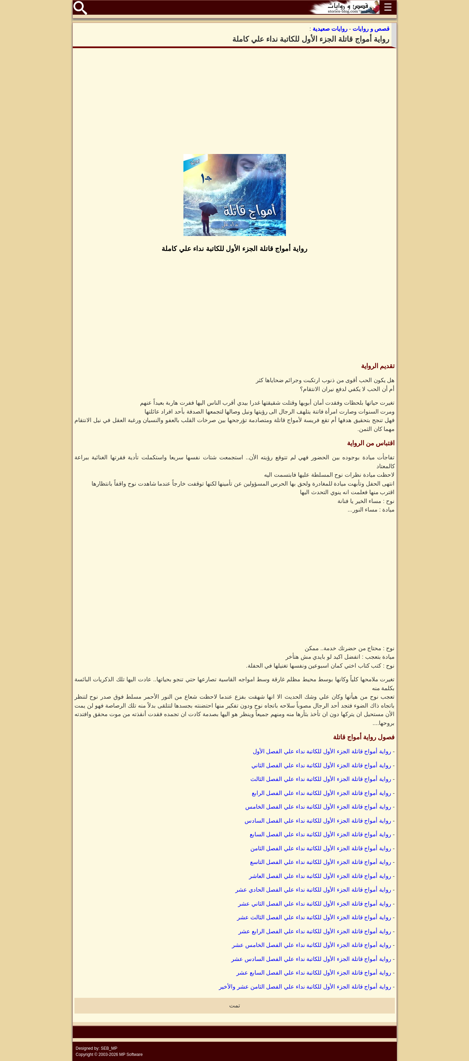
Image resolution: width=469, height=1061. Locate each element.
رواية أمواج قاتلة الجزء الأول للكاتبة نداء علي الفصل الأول (322, 751)
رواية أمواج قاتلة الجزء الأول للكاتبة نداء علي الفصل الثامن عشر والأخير (305, 986)
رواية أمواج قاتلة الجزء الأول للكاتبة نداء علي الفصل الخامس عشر (311, 945)
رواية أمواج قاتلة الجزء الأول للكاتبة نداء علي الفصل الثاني (321, 765)
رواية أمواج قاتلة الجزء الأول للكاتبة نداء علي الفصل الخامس (318, 807)
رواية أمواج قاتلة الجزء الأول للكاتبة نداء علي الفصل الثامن (320, 848)
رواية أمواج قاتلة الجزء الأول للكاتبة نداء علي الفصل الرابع (321, 793)
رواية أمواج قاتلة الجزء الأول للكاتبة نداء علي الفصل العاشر (320, 876)
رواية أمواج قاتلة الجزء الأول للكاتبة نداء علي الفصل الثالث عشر (314, 917)
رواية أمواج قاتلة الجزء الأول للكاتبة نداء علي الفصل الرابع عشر (314, 931)
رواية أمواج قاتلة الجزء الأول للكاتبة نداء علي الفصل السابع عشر (313, 972)
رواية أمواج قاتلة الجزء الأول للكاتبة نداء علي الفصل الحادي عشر (313, 890)
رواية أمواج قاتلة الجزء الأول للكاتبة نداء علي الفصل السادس (318, 821)
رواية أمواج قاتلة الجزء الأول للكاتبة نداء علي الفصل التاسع (320, 862)
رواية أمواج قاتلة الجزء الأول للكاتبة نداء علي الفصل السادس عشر (311, 959)
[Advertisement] (234, 101)
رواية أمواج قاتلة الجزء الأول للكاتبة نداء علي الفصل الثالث (320, 779)
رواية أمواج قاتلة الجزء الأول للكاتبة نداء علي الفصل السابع (320, 834)
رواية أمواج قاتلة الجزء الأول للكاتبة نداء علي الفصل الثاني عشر (314, 904)
